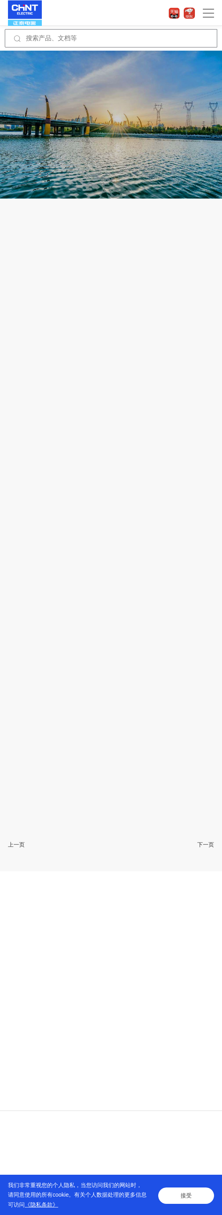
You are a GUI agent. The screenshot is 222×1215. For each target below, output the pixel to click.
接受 (186, 1194)
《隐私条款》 (41, 1204)
